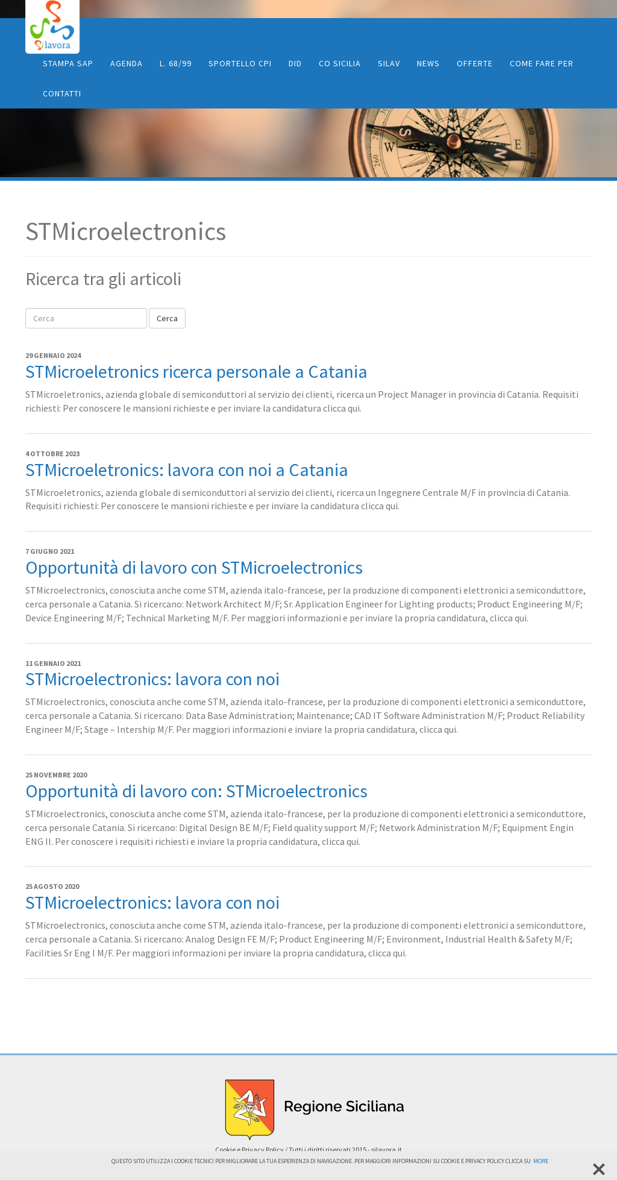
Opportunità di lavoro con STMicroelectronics (194, 567)
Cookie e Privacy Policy (249, 1149)
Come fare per (542, 63)
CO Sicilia (340, 63)
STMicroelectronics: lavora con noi (152, 678)
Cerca (167, 318)
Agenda (126, 63)
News (428, 63)
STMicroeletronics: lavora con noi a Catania (186, 469)
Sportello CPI (240, 63)
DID (295, 63)
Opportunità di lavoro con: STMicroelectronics (196, 790)
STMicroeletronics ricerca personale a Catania (196, 371)
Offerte (475, 63)
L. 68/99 (176, 63)
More (540, 1161)
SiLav (389, 63)
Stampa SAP (68, 63)
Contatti (62, 93)
